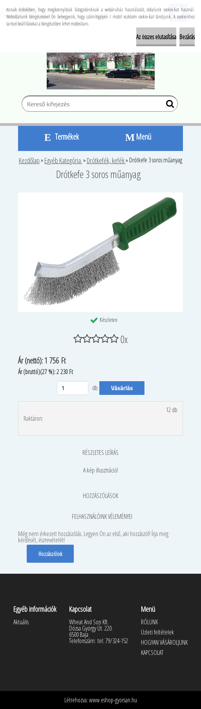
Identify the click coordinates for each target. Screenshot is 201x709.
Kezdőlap (29, 160)
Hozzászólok (50, 554)
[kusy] (72, 388)
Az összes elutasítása (156, 37)
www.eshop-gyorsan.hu (113, 700)
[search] (168, 105)
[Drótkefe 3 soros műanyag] (100, 195)
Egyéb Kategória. (63, 160)
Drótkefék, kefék (106, 160)
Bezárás (187, 37)
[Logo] (101, 69)
